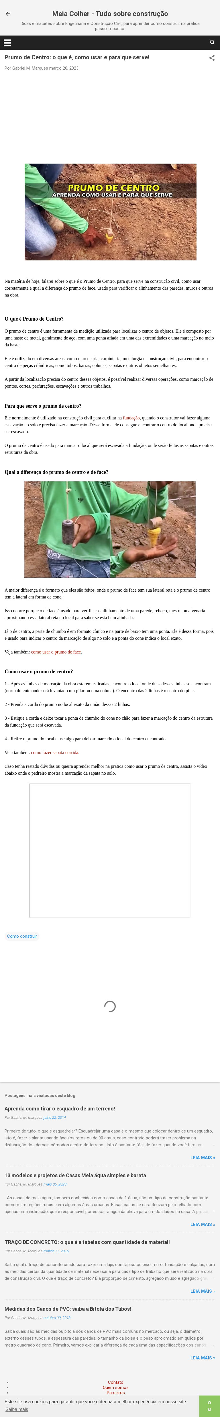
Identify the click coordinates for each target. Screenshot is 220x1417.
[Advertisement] (110, 117)
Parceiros (116, 1392)
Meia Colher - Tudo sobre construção (110, 14)
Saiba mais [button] (16, 1409)
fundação (131, 417)
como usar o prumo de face (56, 651)
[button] (212, 58)
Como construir (22, 936)
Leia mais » (202, 1157)
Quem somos (116, 1387)
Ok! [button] (209, 1406)
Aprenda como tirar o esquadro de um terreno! (60, 1109)
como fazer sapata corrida (54, 752)
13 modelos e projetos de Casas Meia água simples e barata (75, 1175)
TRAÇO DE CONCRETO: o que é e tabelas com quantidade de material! (87, 1242)
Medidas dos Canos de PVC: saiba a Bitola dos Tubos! (68, 1309)
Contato (115, 1382)
